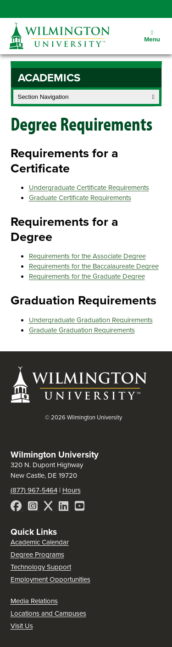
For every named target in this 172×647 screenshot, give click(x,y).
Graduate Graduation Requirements (82, 330)
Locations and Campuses (48, 613)
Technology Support (41, 567)
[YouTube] (79, 507)
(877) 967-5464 (34, 490)
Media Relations (34, 601)
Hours (71, 490)
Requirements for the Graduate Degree (87, 276)
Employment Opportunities (50, 579)
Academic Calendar (40, 542)
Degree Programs (37, 555)
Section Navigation (86, 96)
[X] (49, 507)
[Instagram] (33, 507)
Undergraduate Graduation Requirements (91, 320)
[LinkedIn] (64, 507)
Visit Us (22, 626)
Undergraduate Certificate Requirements (89, 188)
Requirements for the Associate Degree (87, 256)
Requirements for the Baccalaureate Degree (94, 266)
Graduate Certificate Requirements (80, 198)
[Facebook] (17, 507)
